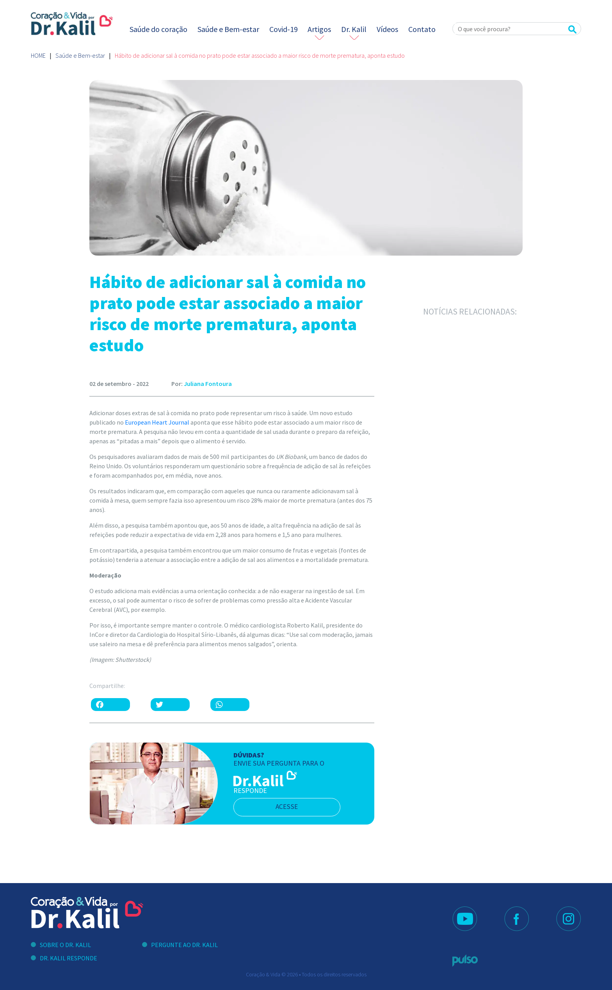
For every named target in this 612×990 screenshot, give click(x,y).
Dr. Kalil (353, 29)
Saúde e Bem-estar (228, 29)
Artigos (319, 29)
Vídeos (387, 29)
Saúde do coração (158, 29)
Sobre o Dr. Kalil (65, 945)
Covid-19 (283, 29)
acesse (290, 807)
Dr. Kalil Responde (68, 958)
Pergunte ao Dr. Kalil (184, 945)
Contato (422, 29)
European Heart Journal (157, 422)
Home (38, 55)
